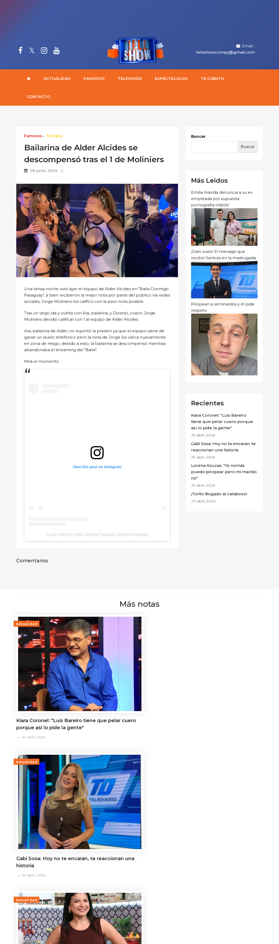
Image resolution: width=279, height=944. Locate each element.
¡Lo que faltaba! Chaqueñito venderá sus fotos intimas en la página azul (139, 797)
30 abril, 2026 (33, 707)
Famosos (94, 79)
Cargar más (139, 837)
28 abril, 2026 (118, 814)
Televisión (130, 79)
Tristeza (54, 137)
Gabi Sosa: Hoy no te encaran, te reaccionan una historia (223, 447)
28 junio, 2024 (43, 171)
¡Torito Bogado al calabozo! (219, 494)
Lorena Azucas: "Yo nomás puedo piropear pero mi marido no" (224, 473)
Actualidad (57, 79)
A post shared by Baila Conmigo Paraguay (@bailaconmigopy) (97, 535)
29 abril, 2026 (33, 800)
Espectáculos (171, 79)
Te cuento (212, 79)
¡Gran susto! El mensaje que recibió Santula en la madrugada (224, 274)
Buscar (198, 137)
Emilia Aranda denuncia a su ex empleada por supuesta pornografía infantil (224, 219)
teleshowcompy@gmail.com (225, 52)
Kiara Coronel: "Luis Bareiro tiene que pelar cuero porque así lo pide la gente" (222, 422)
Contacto (38, 97)
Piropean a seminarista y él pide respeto (224, 339)
